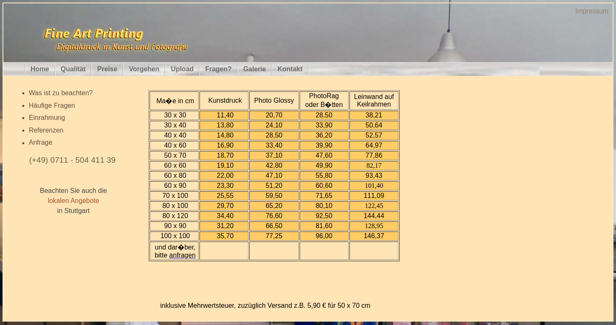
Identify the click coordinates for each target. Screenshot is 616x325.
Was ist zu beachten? (61, 92)
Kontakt (290, 69)
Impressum (591, 11)
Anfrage (40, 142)
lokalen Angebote (73, 200)
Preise (107, 69)
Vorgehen (144, 69)
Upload (182, 69)
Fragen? (218, 69)
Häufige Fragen (52, 105)
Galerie (254, 69)
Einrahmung (47, 117)
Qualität (73, 69)
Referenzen (46, 130)
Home (40, 69)
